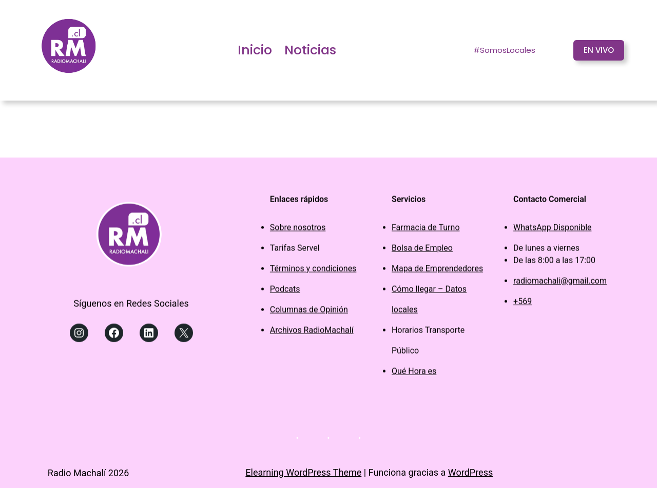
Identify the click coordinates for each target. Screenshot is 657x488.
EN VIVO (599, 50)
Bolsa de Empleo (422, 251)
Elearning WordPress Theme (303, 472)
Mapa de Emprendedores (437, 271)
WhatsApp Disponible (552, 230)
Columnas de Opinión (309, 312)
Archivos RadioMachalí (312, 333)
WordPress (470, 472)
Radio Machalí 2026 (88, 472)
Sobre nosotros (298, 230)
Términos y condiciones (313, 271)
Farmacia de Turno (426, 230)
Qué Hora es (414, 374)
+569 (522, 304)
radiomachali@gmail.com (560, 283)
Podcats (285, 292)
